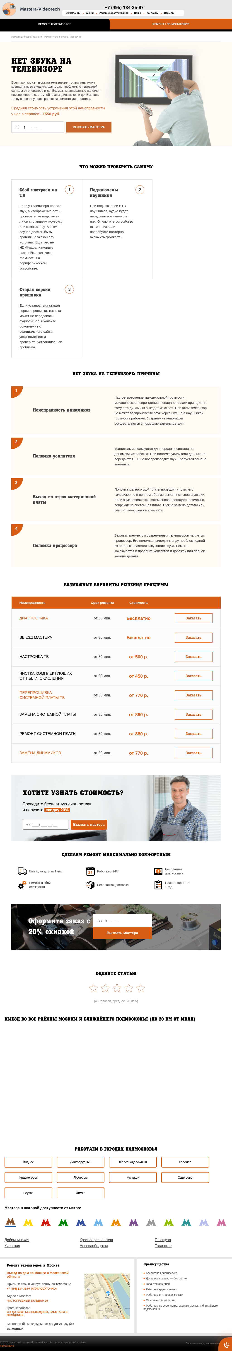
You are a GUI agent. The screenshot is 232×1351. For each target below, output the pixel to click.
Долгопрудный (80, 1162)
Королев (185, 1162)
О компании (73, 13)
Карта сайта (7, 1345)
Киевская (12, 1246)
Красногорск (28, 1177)
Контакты (152, 13)
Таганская (163, 1246)
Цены (137, 13)
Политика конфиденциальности (204, 1343)
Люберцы (80, 1177)
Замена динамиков (40, 753)
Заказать (193, 618)
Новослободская (94, 1246)
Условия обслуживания (113, 13)
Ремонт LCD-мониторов (170, 24)
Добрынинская (17, 1240)
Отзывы (169, 13)
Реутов (28, 1193)
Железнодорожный (133, 1162)
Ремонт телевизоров (54, 24)
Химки (80, 1193)
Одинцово (185, 1177)
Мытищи (133, 1177)
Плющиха (163, 1240)
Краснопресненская (96, 1240)
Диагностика (33, 618)
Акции (90, 13)
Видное (28, 1162)
